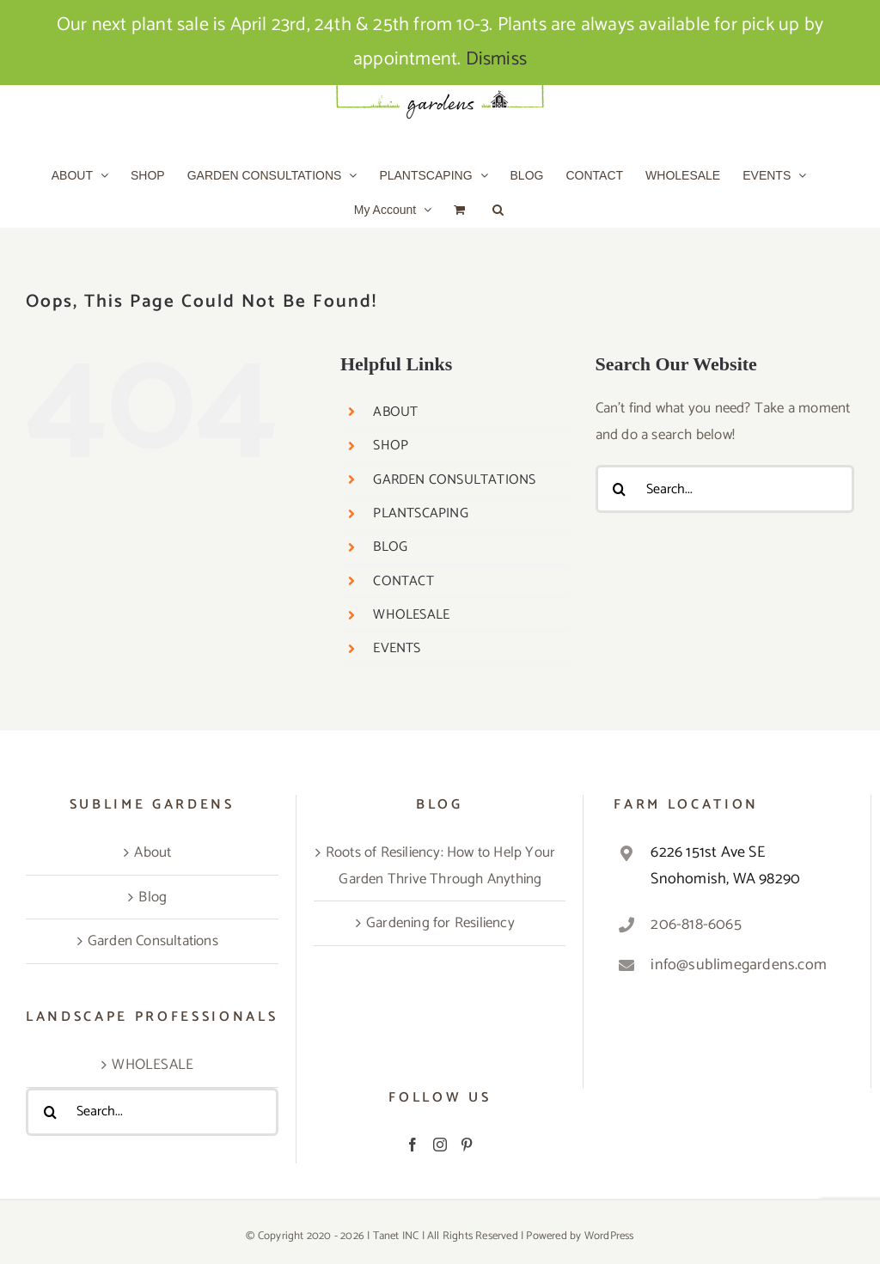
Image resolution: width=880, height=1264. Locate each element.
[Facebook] (412, 1144)
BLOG (390, 547)
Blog (152, 897)
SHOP (390, 445)
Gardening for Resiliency (440, 923)
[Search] (620, 489)
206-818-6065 (696, 924)
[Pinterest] (467, 1144)
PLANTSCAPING (420, 513)
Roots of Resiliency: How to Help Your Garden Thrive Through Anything (440, 865)
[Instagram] (440, 1144)
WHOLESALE (411, 614)
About (152, 852)
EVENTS (396, 648)
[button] (498, 209)
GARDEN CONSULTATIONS (454, 480)
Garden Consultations (153, 941)
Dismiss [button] (496, 59)
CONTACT (403, 581)
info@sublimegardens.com (739, 965)
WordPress (609, 1236)
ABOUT (395, 412)
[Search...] (725, 489)
